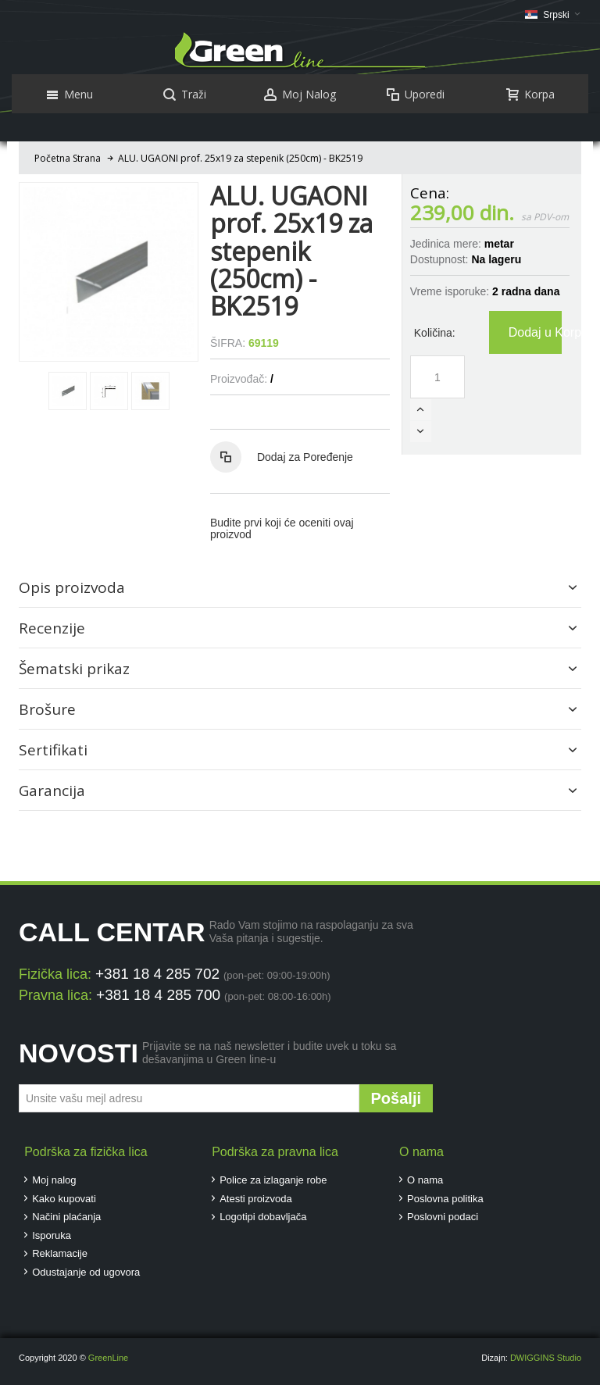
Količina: (434, 333)
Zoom (109, 272)
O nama (425, 1180)
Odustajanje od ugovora (86, 1272)
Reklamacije (60, 1253)
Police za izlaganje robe (273, 1180)
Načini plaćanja (66, 1217)
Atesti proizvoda (256, 1199)
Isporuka (51, 1235)
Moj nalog (54, 1180)
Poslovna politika (445, 1199)
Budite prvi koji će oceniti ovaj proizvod (282, 528)
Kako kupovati (64, 1199)
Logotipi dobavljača (263, 1217)
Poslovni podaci (442, 1217)
